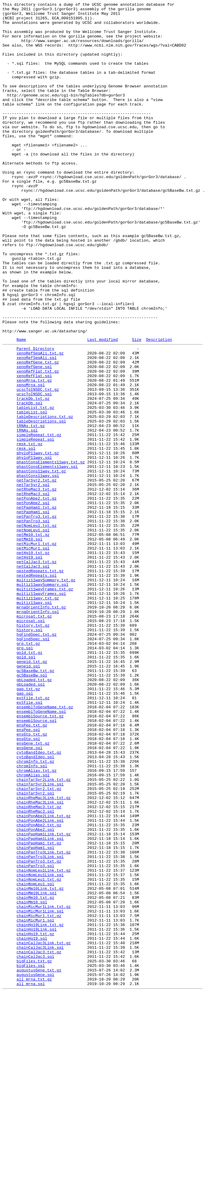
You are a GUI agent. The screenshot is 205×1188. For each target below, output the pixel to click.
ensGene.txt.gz (33, 890)
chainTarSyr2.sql (35, 950)
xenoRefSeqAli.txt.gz (40, 422)
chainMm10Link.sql (37, 1069)
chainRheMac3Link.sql (40, 961)
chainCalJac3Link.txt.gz (44, 1129)
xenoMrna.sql (31, 460)
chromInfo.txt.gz (35, 912)
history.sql (30, 754)
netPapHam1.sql (33, 612)
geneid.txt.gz (32, 792)
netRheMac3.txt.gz (37, 585)
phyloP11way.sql (34, 547)
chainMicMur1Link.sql (40, 1091)
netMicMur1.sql (33, 656)
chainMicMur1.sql (35, 1102)
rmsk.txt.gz (30, 531)
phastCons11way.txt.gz (41, 563)
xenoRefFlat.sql (34, 449)
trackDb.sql (30, 482)
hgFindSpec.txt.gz (37, 759)
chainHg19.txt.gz (35, 1118)
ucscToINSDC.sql (34, 471)
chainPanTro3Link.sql (40, 1026)
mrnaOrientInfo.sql (38, 732)
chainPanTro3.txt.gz (39, 1031)
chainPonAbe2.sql (35, 993)
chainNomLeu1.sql (35, 1059)
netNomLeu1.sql (33, 634)
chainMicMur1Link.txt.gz (44, 1086)
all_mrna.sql (31, 1178)
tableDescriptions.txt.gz (45, 498)
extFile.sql (30, 841)
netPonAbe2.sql (33, 601)
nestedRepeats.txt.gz (40, 683)
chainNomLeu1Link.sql (40, 1048)
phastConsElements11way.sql (47, 558)
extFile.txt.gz (33, 835)
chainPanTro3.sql (35, 1037)
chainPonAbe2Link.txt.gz (44, 977)
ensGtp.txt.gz (32, 879)
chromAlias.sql (33, 928)
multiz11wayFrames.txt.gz (45, 705)
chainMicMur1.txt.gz (39, 1097)
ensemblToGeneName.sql (41, 852)
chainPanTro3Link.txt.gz (44, 1020)
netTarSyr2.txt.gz (37, 574)
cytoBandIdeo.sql (35, 906)
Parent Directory (35, 416)
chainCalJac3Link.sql (40, 1135)
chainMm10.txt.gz (35, 1075)
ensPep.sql (28, 873)
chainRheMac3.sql (35, 971)
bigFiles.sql (31, 1157)
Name (21, 406)
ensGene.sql (30, 895)
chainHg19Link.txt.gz (40, 1108)
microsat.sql (31, 743)
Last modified (102, 406)
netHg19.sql (30, 667)
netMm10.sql (30, 645)
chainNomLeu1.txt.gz (39, 1053)
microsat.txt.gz (34, 737)
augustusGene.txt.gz (39, 1162)
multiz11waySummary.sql (43, 699)
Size (136, 406)
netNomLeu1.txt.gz (37, 629)
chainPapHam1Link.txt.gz (44, 999)
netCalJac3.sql (33, 677)
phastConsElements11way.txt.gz (51, 552)
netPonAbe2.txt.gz (37, 596)
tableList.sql (32, 492)
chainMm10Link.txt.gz (40, 1064)
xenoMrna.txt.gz (34, 454)
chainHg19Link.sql (37, 1113)
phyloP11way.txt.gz (38, 541)
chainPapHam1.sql (35, 1015)
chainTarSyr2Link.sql (40, 939)
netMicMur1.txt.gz (37, 650)
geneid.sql (28, 797)
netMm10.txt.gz (33, 639)
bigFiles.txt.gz (34, 1151)
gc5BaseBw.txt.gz (35, 803)
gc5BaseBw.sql (32, 808)
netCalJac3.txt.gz (37, 672)
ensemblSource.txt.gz (40, 857)
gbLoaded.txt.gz (34, 814)
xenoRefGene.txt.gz (38, 433)
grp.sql (25, 775)
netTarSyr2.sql (33, 580)
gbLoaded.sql (31, 819)
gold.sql (26, 786)
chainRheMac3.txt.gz (39, 966)
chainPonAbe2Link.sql (40, 982)
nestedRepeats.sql (37, 688)
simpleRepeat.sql (35, 525)
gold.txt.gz (30, 781)
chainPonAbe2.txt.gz (39, 988)
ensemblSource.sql (37, 863)
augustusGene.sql (35, 1167)
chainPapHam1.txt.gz (39, 1010)
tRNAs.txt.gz (31, 509)
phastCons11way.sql (38, 569)
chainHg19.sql (32, 1124)
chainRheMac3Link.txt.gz (44, 955)
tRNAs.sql (27, 514)
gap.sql (25, 830)
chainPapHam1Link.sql (40, 1004)
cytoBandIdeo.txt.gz (39, 901)
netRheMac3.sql (33, 590)
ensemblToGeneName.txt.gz (45, 846)
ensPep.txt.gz (32, 868)
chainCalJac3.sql (35, 1146)
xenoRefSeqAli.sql (37, 427)
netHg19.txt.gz (33, 661)
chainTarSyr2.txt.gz (39, 944)
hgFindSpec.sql (33, 765)
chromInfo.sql (32, 917)
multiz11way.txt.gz (38, 716)
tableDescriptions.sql (41, 503)
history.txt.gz (33, 748)
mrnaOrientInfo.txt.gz (41, 726)
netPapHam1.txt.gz (37, 607)
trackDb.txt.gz (33, 476)
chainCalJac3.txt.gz (39, 1140)
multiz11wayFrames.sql (41, 710)
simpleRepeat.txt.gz (39, 520)
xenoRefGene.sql (34, 438)
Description (159, 406)
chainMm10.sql (32, 1080)
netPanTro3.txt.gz (37, 618)
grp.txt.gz (28, 770)
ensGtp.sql (28, 884)
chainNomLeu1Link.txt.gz (44, 1042)
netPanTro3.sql (33, 623)
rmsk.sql (26, 536)
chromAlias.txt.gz (37, 922)
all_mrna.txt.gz (34, 1173)
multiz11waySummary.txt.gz (46, 694)
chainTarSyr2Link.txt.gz (44, 933)
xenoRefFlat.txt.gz (38, 443)
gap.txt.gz (28, 824)
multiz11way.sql (34, 721)
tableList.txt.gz (35, 487)
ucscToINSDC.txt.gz (38, 465)
